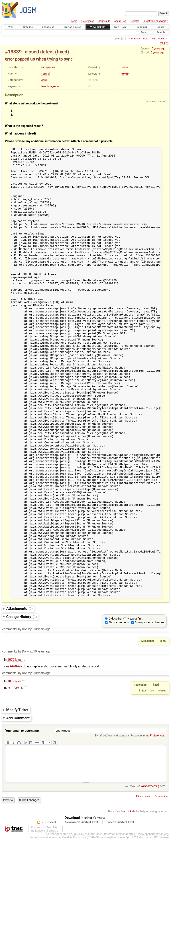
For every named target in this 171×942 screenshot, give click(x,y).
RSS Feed (48, 925)
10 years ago (157, 48)
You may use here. (145, 889)
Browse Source (72, 27)
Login (74, 21)
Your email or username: (22, 827)
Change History (21, 713)
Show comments (119, 718)
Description (161, 899)
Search (161, 32)
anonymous (48, 67)
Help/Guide (104, 21)
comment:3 (10, 769)
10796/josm (15, 756)
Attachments (19, 704)
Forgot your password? (155, 21)
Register (134, 21)
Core (44, 80)
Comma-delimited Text (81, 925)
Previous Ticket (139, 38)
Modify (163, 42)
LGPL (156, 940)
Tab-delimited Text (120, 925)
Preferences (87, 21)
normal (45, 73)
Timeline (27, 27)
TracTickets (128, 914)
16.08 (125, 73)
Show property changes (149, 718)
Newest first (134, 714)
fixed (62, 52)
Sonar (144, 32)
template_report (51, 86)
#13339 (13, 52)
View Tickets (97, 27)
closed (32, 52)
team (125, 67)
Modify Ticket (17, 806)
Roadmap (142, 27)
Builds (160, 27)
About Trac (120, 21)
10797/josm (15, 777)
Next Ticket (158, 38)
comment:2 (10, 747)
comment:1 (10, 725)
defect (47, 52)
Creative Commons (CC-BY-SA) (81, 940)
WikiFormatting (150, 889)
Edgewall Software (46, 933)
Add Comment (18, 814)
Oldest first (115, 714)
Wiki (11, 27)
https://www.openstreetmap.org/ (148, 936)
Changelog (48, 27)
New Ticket (121, 27)
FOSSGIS (77, 936)
